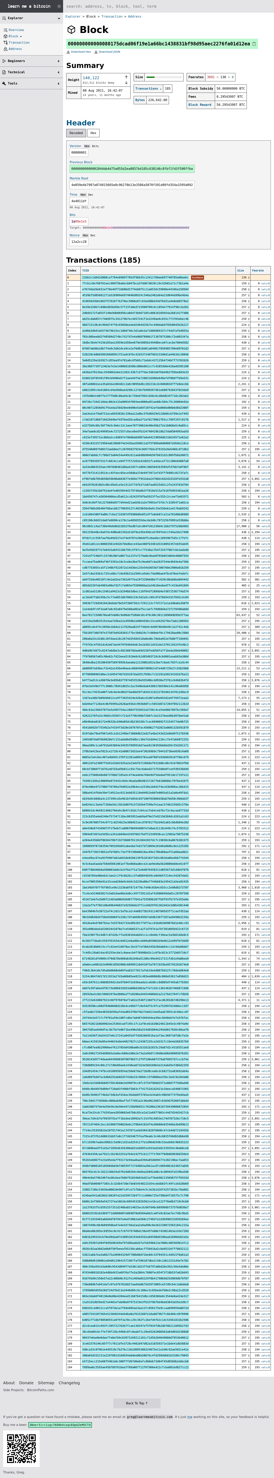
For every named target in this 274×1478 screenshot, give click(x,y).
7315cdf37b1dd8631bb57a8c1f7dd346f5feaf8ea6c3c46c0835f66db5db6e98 (135, 1136)
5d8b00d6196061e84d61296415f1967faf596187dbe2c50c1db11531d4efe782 (135, 1260)
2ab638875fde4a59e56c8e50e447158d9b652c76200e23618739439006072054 (135, 1106)
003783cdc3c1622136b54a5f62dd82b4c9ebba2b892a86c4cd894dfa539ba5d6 (135, 1171)
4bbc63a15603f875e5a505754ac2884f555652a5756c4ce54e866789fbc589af (135, 709)
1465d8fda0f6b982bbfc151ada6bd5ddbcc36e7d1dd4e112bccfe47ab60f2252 (135, 739)
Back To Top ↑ (137, 1403)
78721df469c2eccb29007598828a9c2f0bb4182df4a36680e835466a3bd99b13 (135, 1124)
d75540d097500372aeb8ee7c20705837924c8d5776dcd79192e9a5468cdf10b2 (135, 449)
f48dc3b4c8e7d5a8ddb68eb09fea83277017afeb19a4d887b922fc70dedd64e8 (135, 970)
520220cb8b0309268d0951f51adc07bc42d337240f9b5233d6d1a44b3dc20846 (135, 354)
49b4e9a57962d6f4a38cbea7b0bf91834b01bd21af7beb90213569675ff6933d (135, 1177)
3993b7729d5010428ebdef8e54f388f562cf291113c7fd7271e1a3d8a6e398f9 (135, 603)
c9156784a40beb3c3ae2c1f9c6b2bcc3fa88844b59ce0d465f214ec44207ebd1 (135, 875)
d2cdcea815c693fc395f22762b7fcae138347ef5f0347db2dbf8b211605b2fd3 (135, 1325)
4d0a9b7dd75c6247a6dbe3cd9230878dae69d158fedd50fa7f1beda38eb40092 (135, 650)
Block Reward (199, 105)
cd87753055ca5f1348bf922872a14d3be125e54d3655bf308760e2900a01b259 (135, 567)
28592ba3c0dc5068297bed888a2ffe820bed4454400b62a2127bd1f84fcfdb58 (135, 994)
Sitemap (46, 1382)
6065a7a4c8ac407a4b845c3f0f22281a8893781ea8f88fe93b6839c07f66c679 (135, 757)
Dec (90, 194)
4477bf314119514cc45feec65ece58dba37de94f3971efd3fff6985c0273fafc (135, 472)
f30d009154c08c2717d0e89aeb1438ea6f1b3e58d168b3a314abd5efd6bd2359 (135, 1065)
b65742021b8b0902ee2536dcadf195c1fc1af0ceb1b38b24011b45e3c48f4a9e (135, 1023)
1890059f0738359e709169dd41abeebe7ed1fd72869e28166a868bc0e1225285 (135, 846)
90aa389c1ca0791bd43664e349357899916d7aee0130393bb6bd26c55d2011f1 (135, 745)
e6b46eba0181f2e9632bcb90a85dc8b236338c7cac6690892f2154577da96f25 (135, 721)
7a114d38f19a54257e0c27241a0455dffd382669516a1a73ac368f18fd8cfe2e (135, 1035)
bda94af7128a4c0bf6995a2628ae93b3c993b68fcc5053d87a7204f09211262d (135, 703)
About (9, 1382)
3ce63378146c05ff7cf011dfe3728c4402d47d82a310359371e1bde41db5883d (135, 1343)
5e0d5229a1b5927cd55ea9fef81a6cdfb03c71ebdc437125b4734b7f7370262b (135, 360)
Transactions (146, 88)
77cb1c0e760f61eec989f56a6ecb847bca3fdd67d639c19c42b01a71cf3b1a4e (135, 283)
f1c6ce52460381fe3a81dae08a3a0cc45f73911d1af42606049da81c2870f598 (135, 893)
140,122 (91, 77)
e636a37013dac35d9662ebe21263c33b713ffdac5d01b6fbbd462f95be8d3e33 (135, 372)
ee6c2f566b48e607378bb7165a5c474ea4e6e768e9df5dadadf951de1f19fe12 (135, 775)
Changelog (69, 1382)
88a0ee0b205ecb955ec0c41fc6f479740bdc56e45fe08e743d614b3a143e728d (135, 1231)
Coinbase (197, 277)
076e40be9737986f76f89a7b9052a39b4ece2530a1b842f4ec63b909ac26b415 (135, 786)
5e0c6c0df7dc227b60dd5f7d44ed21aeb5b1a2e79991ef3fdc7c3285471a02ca (135, 502)
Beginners (16, 61)
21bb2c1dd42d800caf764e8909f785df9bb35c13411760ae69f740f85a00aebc (135, 277)
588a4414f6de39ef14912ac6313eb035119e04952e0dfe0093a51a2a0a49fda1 (135, 792)
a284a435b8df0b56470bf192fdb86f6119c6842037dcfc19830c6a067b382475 (135, 840)
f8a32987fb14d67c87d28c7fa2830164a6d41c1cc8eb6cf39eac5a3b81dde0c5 (135, 934)
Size (240, 270)
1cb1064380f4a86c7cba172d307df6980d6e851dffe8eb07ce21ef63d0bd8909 (135, 514)
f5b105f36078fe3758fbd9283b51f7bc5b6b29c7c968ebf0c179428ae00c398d (135, 632)
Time (73, 194)
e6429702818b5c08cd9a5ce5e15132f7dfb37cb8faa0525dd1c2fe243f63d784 (135, 484)
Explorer (73, 16)
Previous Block (81, 162)
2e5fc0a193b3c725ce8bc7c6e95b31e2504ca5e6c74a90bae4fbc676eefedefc (135, 573)
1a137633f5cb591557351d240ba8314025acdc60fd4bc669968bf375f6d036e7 (135, 1207)
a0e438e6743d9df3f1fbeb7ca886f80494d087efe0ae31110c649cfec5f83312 (135, 828)
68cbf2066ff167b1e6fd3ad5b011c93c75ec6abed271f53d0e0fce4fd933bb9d (135, 769)
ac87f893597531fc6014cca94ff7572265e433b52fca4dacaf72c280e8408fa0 (135, 461)
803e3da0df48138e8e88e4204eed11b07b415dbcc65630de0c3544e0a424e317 (135, 1296)
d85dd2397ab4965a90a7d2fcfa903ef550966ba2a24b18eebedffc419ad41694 (135, 585)
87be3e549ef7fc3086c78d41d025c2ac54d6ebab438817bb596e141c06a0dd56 (135, 686)
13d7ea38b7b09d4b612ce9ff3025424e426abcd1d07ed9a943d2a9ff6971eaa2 (135, 698)
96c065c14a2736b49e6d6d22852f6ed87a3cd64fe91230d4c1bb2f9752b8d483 (135, 526)
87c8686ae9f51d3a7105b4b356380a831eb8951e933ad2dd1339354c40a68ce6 (135, 1148)
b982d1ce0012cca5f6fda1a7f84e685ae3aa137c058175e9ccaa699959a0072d (135, 1308)
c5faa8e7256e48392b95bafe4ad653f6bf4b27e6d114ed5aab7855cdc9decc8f (135, 1011)
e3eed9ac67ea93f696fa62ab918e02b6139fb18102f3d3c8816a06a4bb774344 (135, 857)
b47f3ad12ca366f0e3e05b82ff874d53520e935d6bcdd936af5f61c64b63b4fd (135, 680)
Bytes (140, 100)
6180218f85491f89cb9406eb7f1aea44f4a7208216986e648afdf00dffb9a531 (135, 378)
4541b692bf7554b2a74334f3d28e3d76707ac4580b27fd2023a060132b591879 (135, 727)
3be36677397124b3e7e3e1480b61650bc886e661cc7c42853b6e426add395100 (135, 366)
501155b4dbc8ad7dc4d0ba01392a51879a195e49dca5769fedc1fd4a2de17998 (135, 532)
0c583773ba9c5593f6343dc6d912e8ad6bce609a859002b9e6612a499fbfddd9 (135, 940)
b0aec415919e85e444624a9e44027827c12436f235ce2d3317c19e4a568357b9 (135, 1041)
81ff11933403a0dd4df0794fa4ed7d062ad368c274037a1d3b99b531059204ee (135, 1219)
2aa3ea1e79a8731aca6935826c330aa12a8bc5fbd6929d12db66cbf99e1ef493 (135, 413)
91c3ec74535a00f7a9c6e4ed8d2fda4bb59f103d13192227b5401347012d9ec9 (135, 692)
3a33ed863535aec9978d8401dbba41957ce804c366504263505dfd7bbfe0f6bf (135, 467)
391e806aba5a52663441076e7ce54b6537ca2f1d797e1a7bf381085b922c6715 (135, 929)
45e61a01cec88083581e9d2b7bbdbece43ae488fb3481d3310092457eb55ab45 (135, 544)
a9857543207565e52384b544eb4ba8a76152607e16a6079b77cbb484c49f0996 (135, 1314)
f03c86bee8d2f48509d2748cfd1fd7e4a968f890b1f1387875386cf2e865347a (135, 336)
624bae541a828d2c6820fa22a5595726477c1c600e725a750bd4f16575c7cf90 (135, 1195)
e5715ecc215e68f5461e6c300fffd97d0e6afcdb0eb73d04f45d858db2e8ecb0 (135, 1361)
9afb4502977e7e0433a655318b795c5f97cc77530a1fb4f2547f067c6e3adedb (135, 549)
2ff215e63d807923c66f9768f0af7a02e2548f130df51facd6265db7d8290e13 (135, 1000)
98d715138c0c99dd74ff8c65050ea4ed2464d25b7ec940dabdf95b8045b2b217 (135, 324)
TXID (85, 270)
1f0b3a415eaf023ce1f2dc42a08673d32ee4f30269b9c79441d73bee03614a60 (135, 751)
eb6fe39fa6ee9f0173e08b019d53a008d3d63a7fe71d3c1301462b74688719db (135, 988)
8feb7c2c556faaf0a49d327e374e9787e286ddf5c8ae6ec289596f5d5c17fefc (135, 538)
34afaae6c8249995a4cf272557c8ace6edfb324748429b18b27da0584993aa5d (135, 431)
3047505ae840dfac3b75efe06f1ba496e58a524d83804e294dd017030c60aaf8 (135, 1029)
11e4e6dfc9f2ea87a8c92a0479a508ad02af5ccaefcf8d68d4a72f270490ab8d (135, 609)
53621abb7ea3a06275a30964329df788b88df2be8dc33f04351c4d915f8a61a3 (135, 1254)
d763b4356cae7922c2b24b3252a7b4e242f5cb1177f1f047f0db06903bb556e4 (135, 1154)
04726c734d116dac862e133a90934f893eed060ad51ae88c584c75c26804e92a (135, 401)
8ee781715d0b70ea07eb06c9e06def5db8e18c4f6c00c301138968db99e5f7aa (135, 615)
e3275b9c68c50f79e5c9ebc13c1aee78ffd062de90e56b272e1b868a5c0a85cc (135, 425)
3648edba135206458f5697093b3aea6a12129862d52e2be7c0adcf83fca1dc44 (135, 662)
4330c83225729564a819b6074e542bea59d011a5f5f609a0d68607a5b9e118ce (135, 443)
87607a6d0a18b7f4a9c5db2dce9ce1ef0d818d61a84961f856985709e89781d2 (135, 348)
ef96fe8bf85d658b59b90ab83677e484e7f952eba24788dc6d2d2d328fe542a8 (135, 478)
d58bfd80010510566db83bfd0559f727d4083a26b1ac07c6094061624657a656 (135, 1165)
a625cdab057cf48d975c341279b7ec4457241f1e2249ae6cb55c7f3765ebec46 (135, 318)
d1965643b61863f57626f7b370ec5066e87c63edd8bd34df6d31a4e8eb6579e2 (135, 301)
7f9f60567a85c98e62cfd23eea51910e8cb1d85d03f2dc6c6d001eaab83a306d (135, 656)
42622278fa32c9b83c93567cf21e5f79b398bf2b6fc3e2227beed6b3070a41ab (135, 715)
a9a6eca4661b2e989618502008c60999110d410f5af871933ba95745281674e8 (135, 964)
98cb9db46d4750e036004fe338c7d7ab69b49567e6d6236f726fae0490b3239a (135, 917)
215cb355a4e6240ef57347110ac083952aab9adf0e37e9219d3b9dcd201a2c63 (135, 816)
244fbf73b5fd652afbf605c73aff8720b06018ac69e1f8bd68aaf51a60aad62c (135, 852)
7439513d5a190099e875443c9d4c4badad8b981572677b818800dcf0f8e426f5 (135, 780)
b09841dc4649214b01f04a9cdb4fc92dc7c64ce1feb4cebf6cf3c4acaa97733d (135, 810)
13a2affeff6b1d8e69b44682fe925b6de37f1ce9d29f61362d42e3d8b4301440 (135, 905)
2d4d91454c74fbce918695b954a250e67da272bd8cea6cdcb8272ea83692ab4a (135, 1071)
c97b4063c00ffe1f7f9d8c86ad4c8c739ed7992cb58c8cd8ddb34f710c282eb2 (135, 395)
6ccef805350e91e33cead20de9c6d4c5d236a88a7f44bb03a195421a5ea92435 (135, 881)
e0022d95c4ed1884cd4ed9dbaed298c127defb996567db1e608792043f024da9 (135, 390)
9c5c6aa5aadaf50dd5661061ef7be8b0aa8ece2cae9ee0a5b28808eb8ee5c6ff (135, 863)
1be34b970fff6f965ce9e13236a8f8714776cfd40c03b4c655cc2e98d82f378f (135, 887)
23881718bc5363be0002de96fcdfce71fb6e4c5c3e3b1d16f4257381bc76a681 (135, 1189)
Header (80, 123)
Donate (26, 1382)
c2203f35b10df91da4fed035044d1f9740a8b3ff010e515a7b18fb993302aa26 (135, 490)
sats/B (265, 283)
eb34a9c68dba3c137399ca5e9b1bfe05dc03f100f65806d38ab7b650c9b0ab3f (135, 798)
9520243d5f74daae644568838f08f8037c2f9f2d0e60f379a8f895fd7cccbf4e (135, 1059)
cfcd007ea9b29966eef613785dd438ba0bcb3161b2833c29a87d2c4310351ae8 (135, 1047)
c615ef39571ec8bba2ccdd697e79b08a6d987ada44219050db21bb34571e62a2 (135, 437)
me (189, 1417)
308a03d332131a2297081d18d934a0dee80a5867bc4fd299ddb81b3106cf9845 (135, 1355)
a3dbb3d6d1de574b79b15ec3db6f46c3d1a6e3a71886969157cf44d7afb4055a (135, 330)
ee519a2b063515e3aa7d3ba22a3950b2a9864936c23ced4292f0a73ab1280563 (135, 621)
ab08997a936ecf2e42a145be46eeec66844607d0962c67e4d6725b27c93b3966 (135, 668)
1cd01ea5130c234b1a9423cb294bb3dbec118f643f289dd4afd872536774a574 (135, 591)
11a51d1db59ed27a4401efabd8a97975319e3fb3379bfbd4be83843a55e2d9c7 (135, 1302)
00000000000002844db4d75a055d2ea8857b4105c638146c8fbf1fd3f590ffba (132, 169)
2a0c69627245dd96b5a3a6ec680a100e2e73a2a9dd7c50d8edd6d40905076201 (135, 1053)
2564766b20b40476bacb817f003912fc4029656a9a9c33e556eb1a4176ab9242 (135, 508)
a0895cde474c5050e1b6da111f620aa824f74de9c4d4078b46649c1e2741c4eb (135, 626)
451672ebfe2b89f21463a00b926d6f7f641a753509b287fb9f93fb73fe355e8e (135, 899)
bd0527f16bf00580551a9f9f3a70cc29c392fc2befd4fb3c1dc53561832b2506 (135, 1319)
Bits (95, 146)
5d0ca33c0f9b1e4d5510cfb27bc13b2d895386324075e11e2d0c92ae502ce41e (135, 1349)
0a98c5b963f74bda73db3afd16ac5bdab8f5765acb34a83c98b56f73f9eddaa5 (135, 1094)
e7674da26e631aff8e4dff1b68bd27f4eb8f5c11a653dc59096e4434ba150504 (135, 289)
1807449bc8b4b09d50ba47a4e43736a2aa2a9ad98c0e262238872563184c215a (135, 1225)
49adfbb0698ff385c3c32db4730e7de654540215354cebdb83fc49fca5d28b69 (135, 1183)
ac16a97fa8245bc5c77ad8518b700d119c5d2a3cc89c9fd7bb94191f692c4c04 (135, 597)
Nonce (75, 235)
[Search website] (168, 6)
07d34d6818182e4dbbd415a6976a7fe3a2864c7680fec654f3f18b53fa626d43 (135, 1272)
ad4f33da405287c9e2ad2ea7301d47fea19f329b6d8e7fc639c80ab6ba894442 (135, 579)
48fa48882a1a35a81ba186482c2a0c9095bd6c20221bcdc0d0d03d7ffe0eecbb (135, 384)
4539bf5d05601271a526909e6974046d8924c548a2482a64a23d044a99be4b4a (135, 295)
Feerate (258, 270)
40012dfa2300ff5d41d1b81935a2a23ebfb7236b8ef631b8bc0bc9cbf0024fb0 (135, 763)
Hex (93, 133)
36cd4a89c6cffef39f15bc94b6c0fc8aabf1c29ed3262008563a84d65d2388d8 (135, 1331)
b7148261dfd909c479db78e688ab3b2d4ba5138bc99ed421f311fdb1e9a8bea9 (135, 958)
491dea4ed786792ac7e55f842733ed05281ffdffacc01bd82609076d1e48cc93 (135, 923)
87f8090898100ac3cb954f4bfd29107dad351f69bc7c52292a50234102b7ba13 (135, 674)
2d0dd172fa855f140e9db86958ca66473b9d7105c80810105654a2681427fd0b (135, 313)
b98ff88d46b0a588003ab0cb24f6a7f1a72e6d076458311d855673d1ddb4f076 (135, 869)
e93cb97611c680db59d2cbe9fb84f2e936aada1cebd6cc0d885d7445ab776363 (135, 982)
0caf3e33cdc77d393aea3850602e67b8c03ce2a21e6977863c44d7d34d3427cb (135, 1112)
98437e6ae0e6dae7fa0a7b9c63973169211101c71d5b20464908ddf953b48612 (135, 1337)
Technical (16, 72)
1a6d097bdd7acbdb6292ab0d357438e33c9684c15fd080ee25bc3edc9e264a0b (135, 1077)
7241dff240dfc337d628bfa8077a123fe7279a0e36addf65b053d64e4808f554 (135, 555)
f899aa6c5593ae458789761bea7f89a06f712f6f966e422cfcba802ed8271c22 (135, 1367)
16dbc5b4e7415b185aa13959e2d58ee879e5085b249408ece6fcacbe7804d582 (135, 342)
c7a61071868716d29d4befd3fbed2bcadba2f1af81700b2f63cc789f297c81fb (135, 419)
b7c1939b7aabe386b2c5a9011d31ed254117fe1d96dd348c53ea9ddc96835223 (135, 1142)
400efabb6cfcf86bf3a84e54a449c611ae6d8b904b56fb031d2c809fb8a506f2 (135, 455)
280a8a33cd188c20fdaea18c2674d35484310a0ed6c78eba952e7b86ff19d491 (135, 638)
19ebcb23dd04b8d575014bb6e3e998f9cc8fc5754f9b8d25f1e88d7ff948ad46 (135, 1083)
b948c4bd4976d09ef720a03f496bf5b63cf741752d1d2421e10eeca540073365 (135, 1088)
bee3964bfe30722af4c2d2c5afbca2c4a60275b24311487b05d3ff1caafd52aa (135, 911)
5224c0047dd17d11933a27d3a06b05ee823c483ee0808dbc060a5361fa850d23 (135, 976)
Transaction (112, 16)
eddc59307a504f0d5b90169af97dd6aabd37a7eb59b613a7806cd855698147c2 (135, 1242)
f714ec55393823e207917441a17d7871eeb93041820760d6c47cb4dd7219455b (135, 1130)
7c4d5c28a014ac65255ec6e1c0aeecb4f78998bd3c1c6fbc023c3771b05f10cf (135, 952)
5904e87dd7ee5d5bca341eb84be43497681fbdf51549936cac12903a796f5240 (135, 834)
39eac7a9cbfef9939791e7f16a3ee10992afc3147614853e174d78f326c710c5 (135, 1118)
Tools (12, 83)
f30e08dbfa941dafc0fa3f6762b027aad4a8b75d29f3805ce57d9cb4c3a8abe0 (135, 1284)
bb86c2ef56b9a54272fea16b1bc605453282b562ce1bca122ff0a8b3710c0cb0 (135, 1201)
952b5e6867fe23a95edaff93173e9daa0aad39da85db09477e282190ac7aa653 (135, 1160)
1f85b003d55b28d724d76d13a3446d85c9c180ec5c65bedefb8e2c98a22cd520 (135, 1290)
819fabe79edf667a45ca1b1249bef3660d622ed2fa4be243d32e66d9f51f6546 (135, 733)
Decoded (76, 133)
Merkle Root (79, 178)
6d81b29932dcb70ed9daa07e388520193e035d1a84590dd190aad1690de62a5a (135, 1237)
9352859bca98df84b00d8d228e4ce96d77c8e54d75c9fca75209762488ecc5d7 (135, 1006)
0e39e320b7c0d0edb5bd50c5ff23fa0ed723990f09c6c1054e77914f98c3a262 (135, 307)
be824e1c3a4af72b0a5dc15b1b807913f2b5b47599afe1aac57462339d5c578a (135, 804)
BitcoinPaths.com (40, 1390)
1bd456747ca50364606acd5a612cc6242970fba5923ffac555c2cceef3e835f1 (135, 496)
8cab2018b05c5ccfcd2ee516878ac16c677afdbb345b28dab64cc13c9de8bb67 (135, 946)
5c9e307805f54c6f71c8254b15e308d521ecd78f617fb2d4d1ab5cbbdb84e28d (135, 822)
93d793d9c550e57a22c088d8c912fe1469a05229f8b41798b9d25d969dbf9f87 (135, 1278)
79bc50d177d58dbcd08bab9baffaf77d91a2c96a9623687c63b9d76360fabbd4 (135, 1100)
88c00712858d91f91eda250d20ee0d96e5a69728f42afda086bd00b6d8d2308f (135, 407)
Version (75, 146)
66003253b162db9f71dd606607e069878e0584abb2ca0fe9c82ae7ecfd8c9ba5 (135, 1213)
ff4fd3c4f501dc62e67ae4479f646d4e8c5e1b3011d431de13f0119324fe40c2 (135, 644)
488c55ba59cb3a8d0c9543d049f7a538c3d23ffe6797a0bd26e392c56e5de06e (135, 1266)
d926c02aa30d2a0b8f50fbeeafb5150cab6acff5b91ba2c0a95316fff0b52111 (135, 1248)
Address (134, 16)
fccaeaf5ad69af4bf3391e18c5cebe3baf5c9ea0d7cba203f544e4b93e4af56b (135, 561)
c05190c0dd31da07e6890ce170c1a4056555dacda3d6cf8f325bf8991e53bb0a (135, 520)
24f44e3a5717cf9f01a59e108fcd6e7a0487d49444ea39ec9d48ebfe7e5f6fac (135, 1017)
